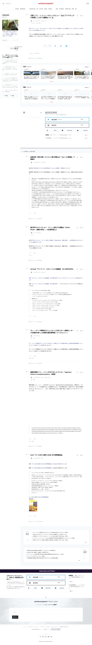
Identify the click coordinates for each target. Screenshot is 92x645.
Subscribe (85, 130)
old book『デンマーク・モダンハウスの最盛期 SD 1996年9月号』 (10, 74)
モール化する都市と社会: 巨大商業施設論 (42, 467)
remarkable (44, 20)
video (42, 377)
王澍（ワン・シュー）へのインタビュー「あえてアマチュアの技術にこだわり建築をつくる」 (10, 56)
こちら (41, 388)
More (71, 581)
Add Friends (69, 130)
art (34, 232)
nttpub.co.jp (34, 492)
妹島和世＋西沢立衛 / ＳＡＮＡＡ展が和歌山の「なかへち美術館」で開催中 (10, 62)
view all (87, 87)
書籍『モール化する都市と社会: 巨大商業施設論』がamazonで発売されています (48, 463)
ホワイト (30, 255)
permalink (40, 58)
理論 (38, 53)
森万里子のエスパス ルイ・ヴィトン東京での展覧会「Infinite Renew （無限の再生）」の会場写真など (10, 68)
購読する (15, 617)
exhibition (43, 162)
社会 (32, 358)
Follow (82, 119)
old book (43, 272)
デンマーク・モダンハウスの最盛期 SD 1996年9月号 (45, 283)
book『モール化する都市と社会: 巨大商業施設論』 (10, 91)
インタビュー (31, 53)
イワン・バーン (38, 385)
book (42, 458)
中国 (36, 53)
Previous (14, 40)
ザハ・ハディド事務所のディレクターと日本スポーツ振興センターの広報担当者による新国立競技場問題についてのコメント (10, 79)
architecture (37, 20)
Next (17, 40)
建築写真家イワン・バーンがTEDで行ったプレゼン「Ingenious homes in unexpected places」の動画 (10, 86)
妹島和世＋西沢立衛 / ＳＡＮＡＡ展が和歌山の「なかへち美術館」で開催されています (49, 168)
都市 (30, 358)
